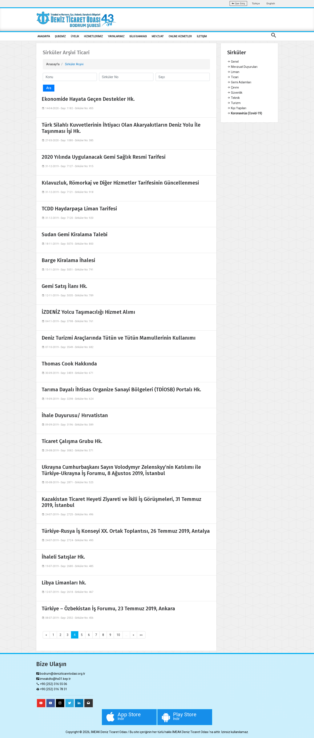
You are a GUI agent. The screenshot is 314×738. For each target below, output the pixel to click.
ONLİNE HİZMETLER (180, 36)
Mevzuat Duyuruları (242, 66)
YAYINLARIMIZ (116, 36)
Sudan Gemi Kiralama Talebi (74, 234)
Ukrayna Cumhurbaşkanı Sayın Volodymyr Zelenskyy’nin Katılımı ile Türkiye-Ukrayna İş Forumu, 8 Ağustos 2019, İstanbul (121, 470)
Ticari (232, 77)
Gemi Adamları (239, 82)
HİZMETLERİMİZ (93, 36)
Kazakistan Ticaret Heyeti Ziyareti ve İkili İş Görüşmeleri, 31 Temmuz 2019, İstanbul (121, 502)
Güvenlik (234, 92)
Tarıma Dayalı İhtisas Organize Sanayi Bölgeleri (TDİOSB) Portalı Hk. (121, 390)
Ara (48, 88)
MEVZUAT (158, 36)
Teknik (233, 97)
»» (141, 635)
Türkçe (256, 3)
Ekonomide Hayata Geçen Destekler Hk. (88, 99)
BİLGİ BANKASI (138, 36)
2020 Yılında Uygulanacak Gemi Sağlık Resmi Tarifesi (104, 157)
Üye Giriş (238, 3)
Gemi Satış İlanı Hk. (64, 286)
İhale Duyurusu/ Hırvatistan (75, 415)
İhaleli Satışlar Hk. (63, 557)
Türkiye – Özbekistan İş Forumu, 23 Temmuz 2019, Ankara (108, 609)
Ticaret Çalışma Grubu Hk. (72, 441)
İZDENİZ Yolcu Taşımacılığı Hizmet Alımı (88, 312)
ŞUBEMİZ (60, 36)
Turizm (234, 103)
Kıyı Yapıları (236, 108)
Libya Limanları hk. (64, 583)
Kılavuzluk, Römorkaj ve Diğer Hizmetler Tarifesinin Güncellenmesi (120, 183)
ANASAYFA (43, 36)
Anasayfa (53, 64)
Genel (233, 61)
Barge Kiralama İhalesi (68, 260)
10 (118, 635)
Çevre (233, 87)
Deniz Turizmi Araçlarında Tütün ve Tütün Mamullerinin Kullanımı (119, 338)
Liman (233, 72)
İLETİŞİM (202, 36)
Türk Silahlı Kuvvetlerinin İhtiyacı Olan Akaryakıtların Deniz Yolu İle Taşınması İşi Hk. (121, 128)
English (271, 3)
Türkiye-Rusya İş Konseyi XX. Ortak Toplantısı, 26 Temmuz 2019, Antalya (126, 531)
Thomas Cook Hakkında (69, 364)
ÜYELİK (75, 36)
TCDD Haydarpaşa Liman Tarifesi (79, 209)
